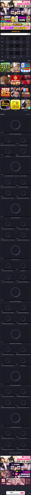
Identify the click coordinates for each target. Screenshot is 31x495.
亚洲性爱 (7, 44)
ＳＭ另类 (27, 42)
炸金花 (14, 39)
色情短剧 (14, 57)
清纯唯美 (14, 50)
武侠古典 (27, 52)
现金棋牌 (21, 39)
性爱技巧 (27, 53)
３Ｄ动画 (27, 41)
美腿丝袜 (7, 50)
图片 (2, 49)
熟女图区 (21, 50)
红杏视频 (7, 57)
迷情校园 (7, 53)
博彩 (2, 38)
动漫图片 (27, 48)
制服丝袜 (7, 46)
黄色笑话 (21, 53)
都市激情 (7, 52)
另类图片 (27, 50)
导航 (2, 56)
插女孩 (8, 56)
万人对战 (21, 37)
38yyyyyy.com (15, 32)
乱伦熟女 (21, 46)
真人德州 (14, 37)
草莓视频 (21, 56)
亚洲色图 (14, 48)
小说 (2, 53)
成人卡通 (21, 44)
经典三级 (14, 46)
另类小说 (14, 53)
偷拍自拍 (14, 44)
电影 (2, 45)
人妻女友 (21, 52)
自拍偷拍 (14, 41)
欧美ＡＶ (21, 41)
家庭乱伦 (14, 52)
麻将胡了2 (7, 39)
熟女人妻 (7, 42)
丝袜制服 (14, 42)
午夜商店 (14, 56)
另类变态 (27, 46)
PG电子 (8, 37)
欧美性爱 (27, 44)
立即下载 (22, 492)
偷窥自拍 (7, 48)
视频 (2, 41)
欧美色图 (21, 48)
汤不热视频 (27, 56)
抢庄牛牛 (27, 39)
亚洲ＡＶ (7, 41)
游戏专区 (27, 37)
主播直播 (21, 42)
